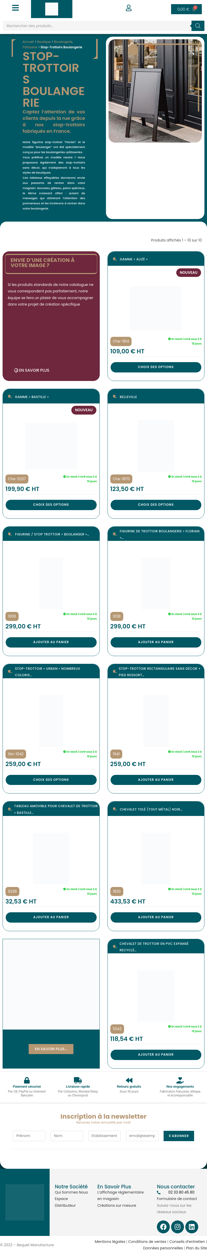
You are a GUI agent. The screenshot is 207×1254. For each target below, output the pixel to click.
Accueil (28, 42)
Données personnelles (163, 1248)
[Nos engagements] (180, 1080)
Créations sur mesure (116, 1205)
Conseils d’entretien (187, 1241)
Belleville (129, 396)
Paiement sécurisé (27, 1086)
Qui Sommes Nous (71, 1192)
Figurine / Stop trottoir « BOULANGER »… (54, 534)
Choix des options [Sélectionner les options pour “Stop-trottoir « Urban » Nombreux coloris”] (51, 779)
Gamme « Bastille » (33, 396)
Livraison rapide (78, 1086)
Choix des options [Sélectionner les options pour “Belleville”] (156, 505)
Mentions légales (110, 1241)
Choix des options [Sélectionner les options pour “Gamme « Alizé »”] (156, 367)
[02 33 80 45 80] (158, 1192)
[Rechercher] (197, 26)
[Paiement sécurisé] (27, 1080)
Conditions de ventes (147, 1241)
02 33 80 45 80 (181, 1192)
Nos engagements (180, 1086)
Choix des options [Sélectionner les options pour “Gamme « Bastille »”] (51, 505)
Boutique (44, 42)
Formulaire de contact (177, 1198)
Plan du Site (196, 1248)
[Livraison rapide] (78, 1080)
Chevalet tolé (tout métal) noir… (153, 809)
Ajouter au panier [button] (51, 642)
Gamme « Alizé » (134, 259)
